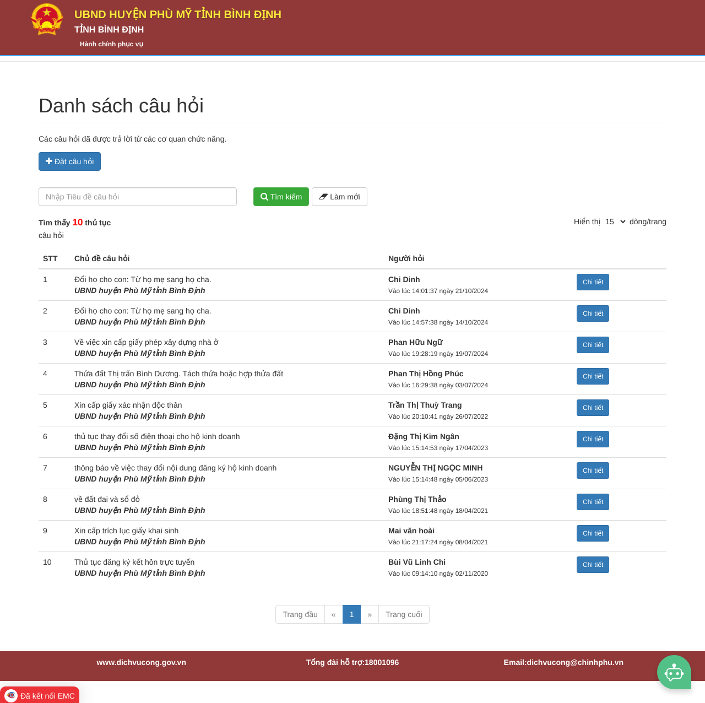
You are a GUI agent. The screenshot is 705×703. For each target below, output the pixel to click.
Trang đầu (300, 614)
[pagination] (615, 221)
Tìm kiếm (281, 196)
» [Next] (369, 614)
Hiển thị (587, 221)
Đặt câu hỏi (70, 161)
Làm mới (339, 196)
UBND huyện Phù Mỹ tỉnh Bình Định (177, 15)
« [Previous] (334, 614)
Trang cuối (404, 614)
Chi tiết (593, 282)
